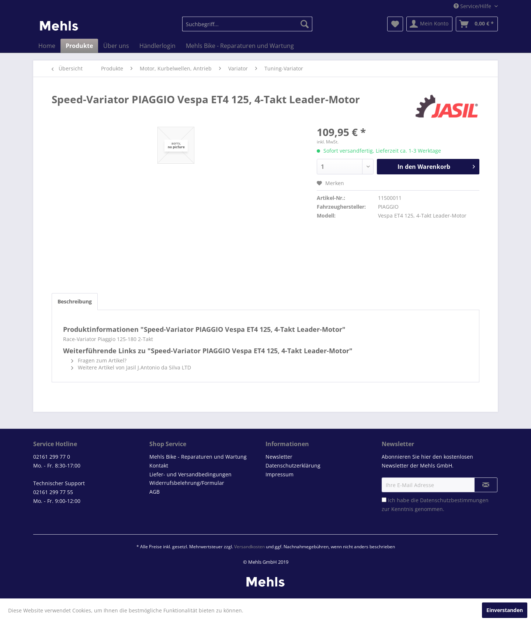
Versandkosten (249, 546)
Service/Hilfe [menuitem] (473, 6)
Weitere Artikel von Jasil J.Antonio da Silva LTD (131, 367)
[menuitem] (247, 24)
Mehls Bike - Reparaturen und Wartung (198, 456)
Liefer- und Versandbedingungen (190, 474)
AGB (154, 491)
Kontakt (158, 465)
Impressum (280, 474)
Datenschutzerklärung (293, 465)
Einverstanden (504, 610)
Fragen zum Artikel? (98, 360)
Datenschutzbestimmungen (454, 500)
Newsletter (279, 456)
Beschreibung (75, 301)
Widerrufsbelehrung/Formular (186, 482)
